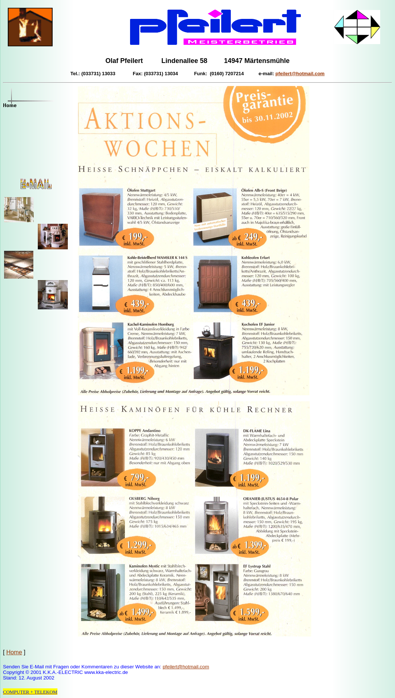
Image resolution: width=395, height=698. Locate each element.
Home (14, 652)
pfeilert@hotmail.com (186, 666)
